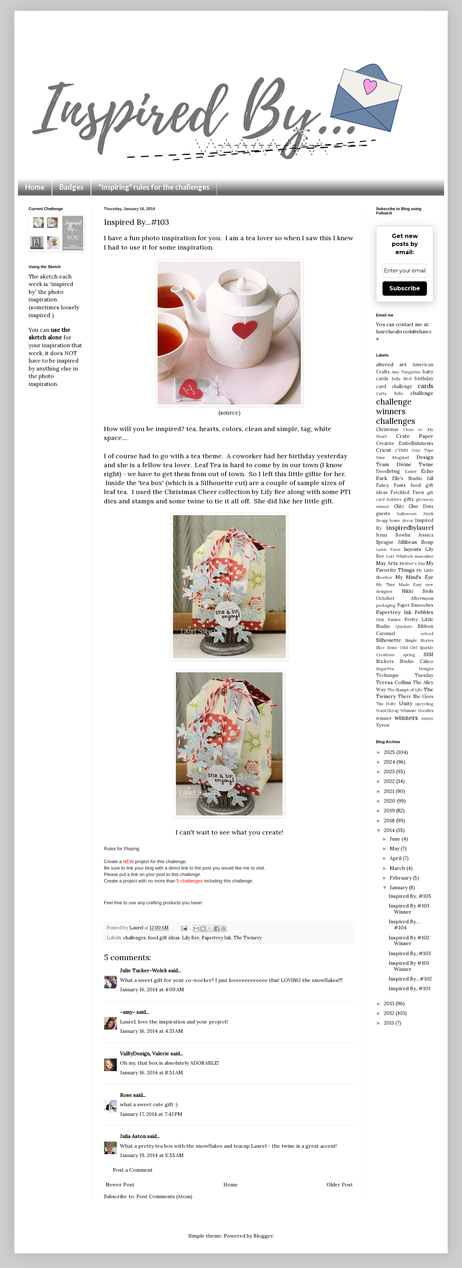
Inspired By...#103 (410, 953)
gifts (409, 499)
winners (406, 718)
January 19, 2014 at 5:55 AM (152, 1155)
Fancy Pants (391, 485)
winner (383, 718)
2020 (390, 801)
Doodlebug (388, 471)
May (395, 848)
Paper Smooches (415, 605)
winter (427, 718)
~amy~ (127, 1012)
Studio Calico (416, 661)
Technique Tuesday (404, 675)
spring (409, 654)
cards (425, 386)
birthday (424, 378)
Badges (71, 187)
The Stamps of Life (405, 689)
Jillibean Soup (416, 542)
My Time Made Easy (399, 584)
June (396, 839)
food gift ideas (164, 937)
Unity (405, 703)
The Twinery (248, 937)
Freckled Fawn (407, 492)
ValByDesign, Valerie (144, 1053)
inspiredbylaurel (409, 528)
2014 (390, 830)
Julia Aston (133, 1136)
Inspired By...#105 (410, 896)
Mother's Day (412, 563)
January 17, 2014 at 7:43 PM (151, 1114)
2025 (390, 752)
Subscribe (404, 288)
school (427, 633)
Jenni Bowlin (393, 535)
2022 (390, 781)
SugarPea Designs (404, 668)
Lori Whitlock (399, 556)
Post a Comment (133, 1170)
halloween (407, 513)
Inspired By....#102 (410, 979)
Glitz (399, 506)
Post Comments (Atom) (164, 1196)
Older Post (340, 1184)
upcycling (424, 703)
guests (383, 513)
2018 (390, 820)
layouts (412, 549)
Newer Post (120, 1184)
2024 (390, 762)
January (399, 887)
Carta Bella (389, 393)
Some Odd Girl (402, 647)
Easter (411, 471)
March (398, 868)
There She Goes (415, 696)
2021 (390, 791)
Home (34, 187)
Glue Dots (421, 506)
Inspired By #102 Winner (409, 940)
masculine (424, 556)
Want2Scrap (387, 710)
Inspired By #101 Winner (409, 966)
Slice (380, 647)
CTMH (401, 450)
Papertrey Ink (216, 937)
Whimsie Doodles (416, 710)
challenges (134, 937)
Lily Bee (273, 492)
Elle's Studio (407, 478)
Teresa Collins (393, 682)
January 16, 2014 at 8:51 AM (151, 1072)
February (401, 878)
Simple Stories (419, 640)
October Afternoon (404, 598)
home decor (401, 520)
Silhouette (388, 640)
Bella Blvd (401, 378)
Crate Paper (415, 436)
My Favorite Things (404, 566)
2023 (390, 771)
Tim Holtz (386, 703)
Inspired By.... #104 (404, 924)
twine (195, 501)
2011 (389, 1023)
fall (430, 478)
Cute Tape (422, 450)
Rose (126, 1095)
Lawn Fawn (388, 549)
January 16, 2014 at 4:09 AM (152, 989)
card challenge (394, 386)
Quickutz (404, 626)
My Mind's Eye (414, 577)
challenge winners (394, 406)
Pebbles (424, 612)
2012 (390, 1013)
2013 (390, 1003)
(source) (229, 412)
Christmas (387, 429)
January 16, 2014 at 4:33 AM (151, 1031)
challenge (421, 393)
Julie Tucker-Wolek (143, 970)
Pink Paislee (388, 619)
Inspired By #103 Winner (409, 908)
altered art (391, 364)
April (396, 858)
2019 (390, 810)
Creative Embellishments (404, 443)
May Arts (387, 563)
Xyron (382, 725)
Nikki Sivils (417, 591)
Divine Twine (415, 464)
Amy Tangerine (406, 371)
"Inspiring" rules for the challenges (154, 187)
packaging (385, 605)
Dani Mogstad (392, 457)
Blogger (263, 1236)
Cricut (383, 450)
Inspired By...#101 (409, 988)
